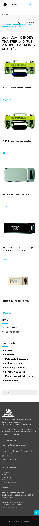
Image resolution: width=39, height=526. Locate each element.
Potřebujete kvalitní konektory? (15, 445)
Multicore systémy (14, 363)
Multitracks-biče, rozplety (17, 359)
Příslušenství (11, 380)
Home (4, 23)
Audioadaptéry (18, 23)
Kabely (8, 350)
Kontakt (7, 480)
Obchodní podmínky (12, 475)
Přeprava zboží (10, 482)
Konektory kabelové (15, 367)
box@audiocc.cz (11, 327)
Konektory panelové (15, 372)
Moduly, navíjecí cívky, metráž (19, 376)
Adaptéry (9, 354)
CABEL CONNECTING (10, 460)
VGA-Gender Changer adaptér (17, 88)
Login (5, 14)
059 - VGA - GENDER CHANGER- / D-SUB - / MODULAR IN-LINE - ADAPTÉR (17, 25)
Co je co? (7, 477)
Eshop (9, 23)
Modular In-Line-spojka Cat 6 (16, 301)
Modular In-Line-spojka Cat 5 (16, 194)
